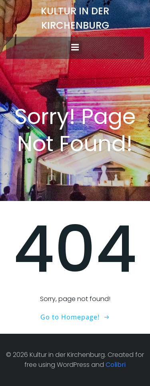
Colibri (116, 364)
